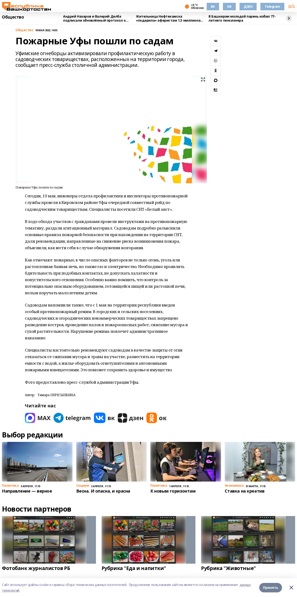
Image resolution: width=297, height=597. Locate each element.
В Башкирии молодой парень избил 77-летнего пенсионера (242, 18)
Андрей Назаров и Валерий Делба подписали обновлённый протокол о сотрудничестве (94, 18)
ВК (213, 6)
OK (229, 6)
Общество (13, 17)
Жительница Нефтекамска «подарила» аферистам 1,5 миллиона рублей (168, 18)
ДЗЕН (248, 6)
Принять (270, 587)
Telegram (272, 6)
